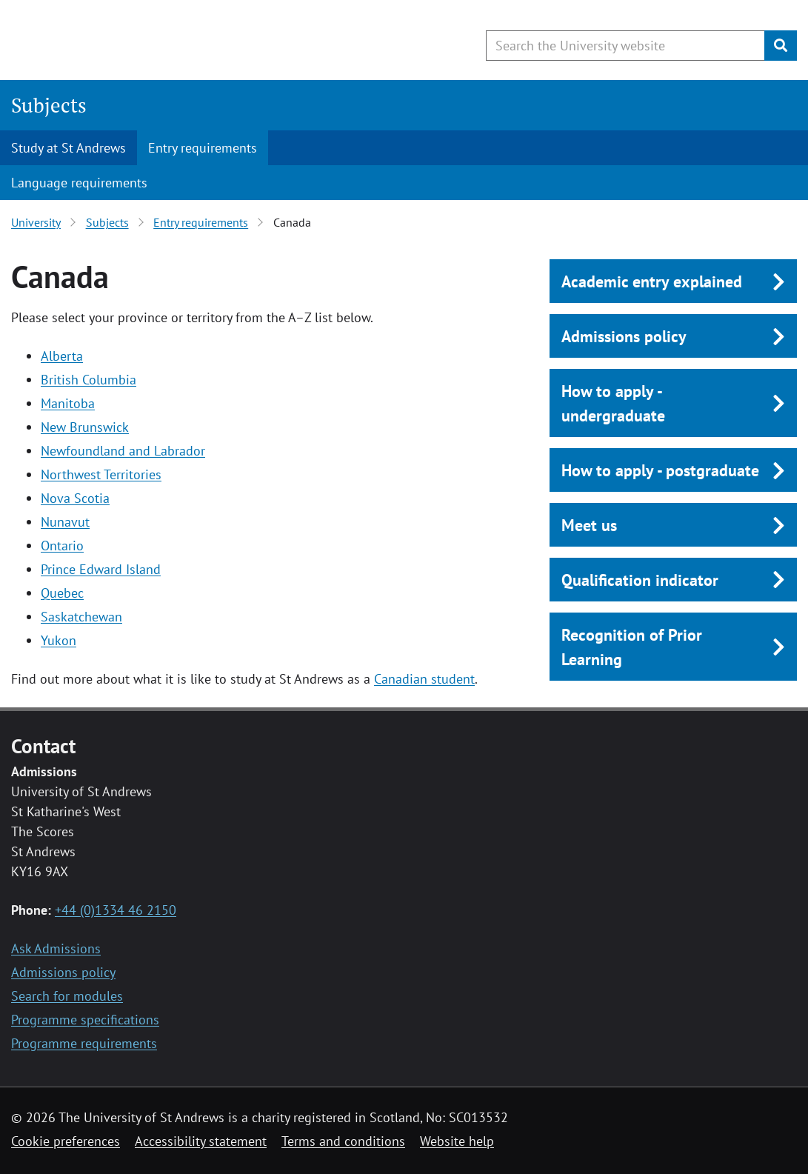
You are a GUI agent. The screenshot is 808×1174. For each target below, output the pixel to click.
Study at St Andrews (68, 147)
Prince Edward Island (101, 569)
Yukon (58, 640)
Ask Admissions (56, 948)
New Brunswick (85, 427)
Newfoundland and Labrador (123, 450)
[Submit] (780, 45)
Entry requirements (202, 147)
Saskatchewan (81, 616)
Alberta (62, 355)
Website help (457, 1141)
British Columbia (88, 379)
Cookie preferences (65, 1141)
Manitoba (68, 403)
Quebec (62, 592)
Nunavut (65, 521)
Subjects (49, 105)
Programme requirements (84, 1043)
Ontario (62, 545)
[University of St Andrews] (131, 41)
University (36, 222)
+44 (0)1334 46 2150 (115, 909)
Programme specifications (85, 1019)
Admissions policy (63, 972)
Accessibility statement (201, 1141)
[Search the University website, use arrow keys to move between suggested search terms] (625, 45)
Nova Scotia (75, 498)
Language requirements (79, 182)
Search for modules (67, 995)
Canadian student (424, 678)
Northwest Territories (101, 474)
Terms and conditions (343, 1141)
